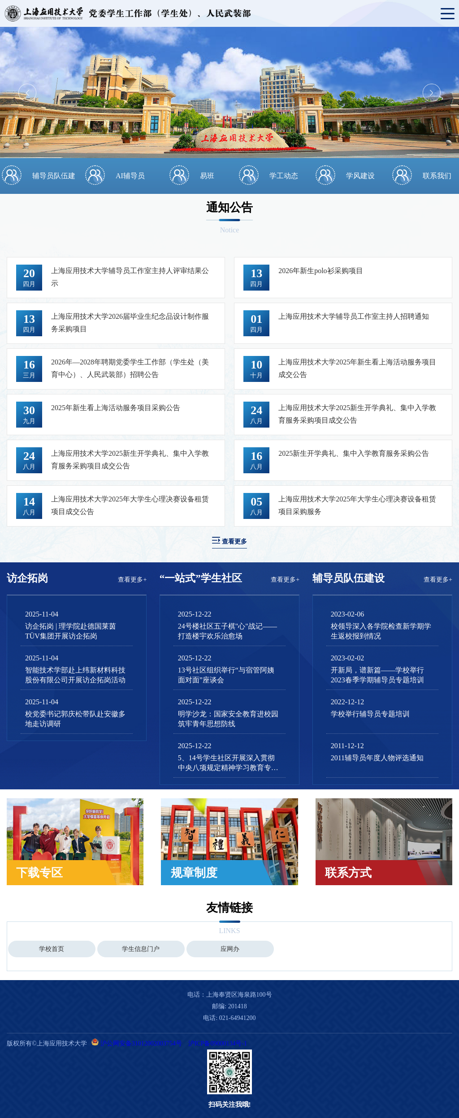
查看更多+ (132, 579)
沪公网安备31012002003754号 (141, 1043)
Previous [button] (27, 93)
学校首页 (51, 949)
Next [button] (432, 93)
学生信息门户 (141, 949)
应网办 (230, 949)
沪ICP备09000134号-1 (217, 1043)
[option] (229, 92)
